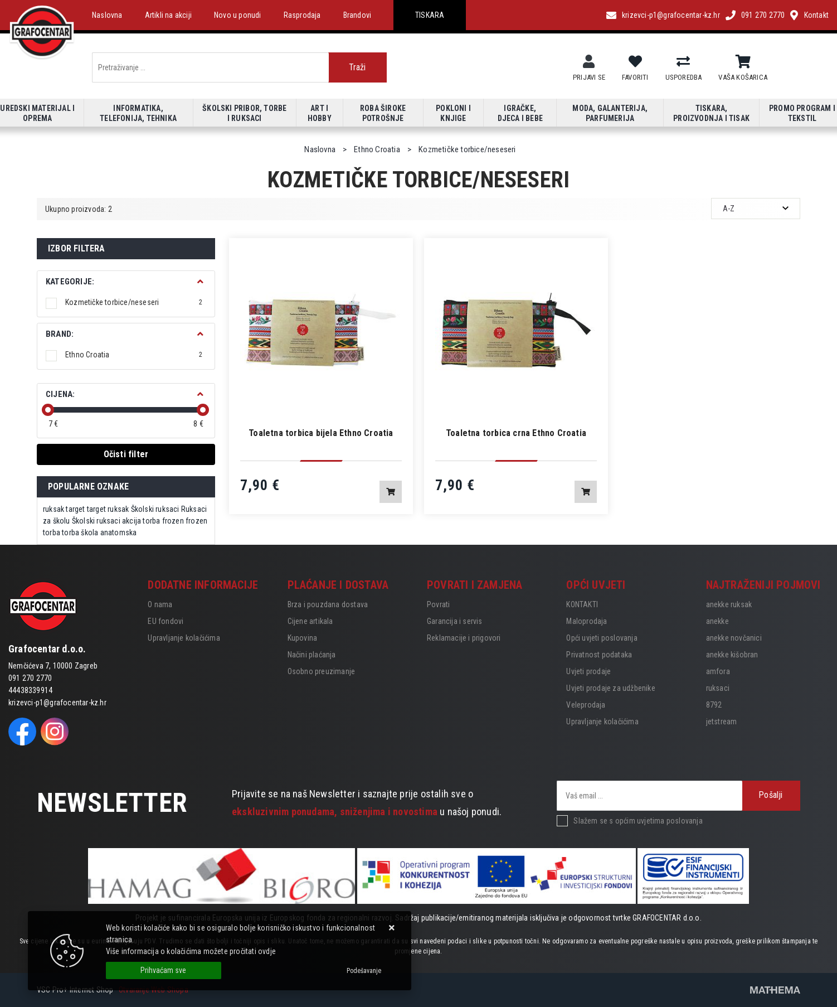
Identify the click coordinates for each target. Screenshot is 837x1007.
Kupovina (303, 637)
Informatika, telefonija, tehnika (138, 113)
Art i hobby (320, 113)
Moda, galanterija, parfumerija (610, 113)
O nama (160, 604)
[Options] (364, 971)
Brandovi (357, 15)
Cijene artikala (310, 621)
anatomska (118, 532)
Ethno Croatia (133, 354)
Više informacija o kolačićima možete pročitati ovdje (191, 951)
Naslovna (107, 15)
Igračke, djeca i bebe (520, 113)
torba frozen (163, 520)
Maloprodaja (586, 621)
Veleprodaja (585, 704)
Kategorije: (70, 282)
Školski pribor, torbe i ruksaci (244, 113)
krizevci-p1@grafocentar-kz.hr (671, 15)
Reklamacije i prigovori (464, 637)
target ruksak (108, 509)
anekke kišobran (732, 654)
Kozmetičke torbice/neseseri (133, 302)
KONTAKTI (582, 604)
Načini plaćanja (312, 654)
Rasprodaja (302, 15)
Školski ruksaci (155, 509)
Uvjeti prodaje (588, 671)
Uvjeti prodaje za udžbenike (610, 688)
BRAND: (60, 334)
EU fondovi (165, 621)
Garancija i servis (455, 621)
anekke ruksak (729, 604)
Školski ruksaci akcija (106, 520)
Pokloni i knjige (453, 113)
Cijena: (60, 394)
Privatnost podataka (599, 654)
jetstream (721, 721)
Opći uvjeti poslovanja (601, 637)
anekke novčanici (734, 637)
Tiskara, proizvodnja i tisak (711, 113)
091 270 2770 (763, 15)
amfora (718, 671)
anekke (717, 621)
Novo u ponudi (237, 15)
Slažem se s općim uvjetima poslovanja (637, 820)
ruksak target (64, 509)
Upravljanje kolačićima (184, 637)
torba (70, 532)
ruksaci (717, 688)
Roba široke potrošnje (383, 113)
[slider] (48, 410)
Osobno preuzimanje (322, 671)
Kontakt (816, 15)
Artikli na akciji (168, 15)
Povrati (438, 604)
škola (89, 532)
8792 (714, 704)
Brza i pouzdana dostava (328, 604)
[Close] (163, 970)
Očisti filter (126, 454)
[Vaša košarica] (743, 62)
